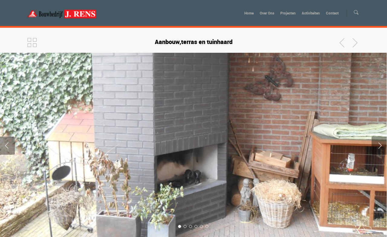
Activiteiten (311, 13)
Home (249, 13)
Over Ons (267, 13)
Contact (332, 13)
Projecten (288, 13)
